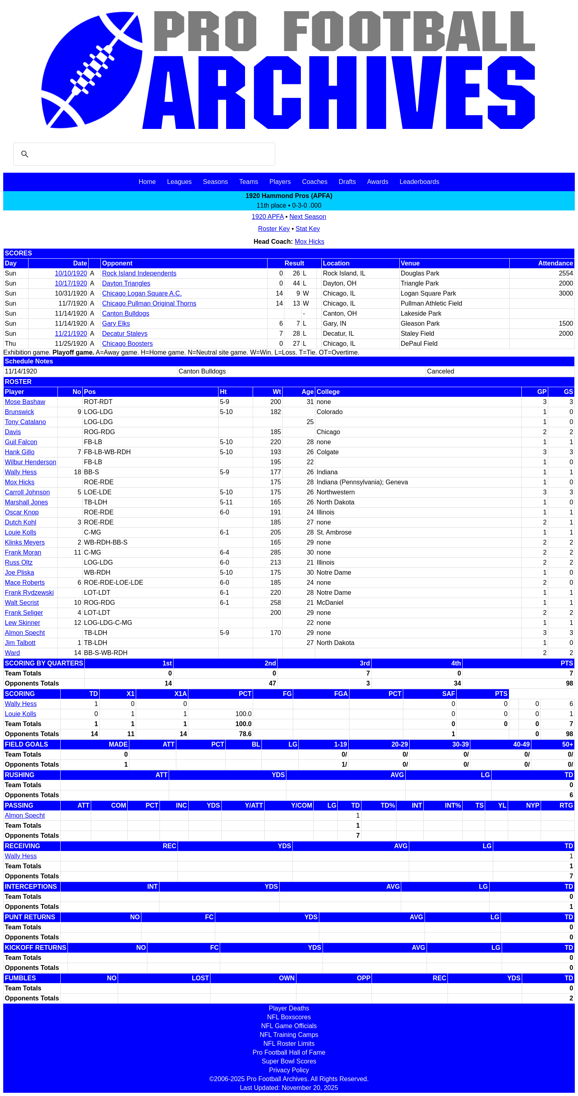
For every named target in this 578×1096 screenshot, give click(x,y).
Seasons (215, 181)
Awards (377, 181)
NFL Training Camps (288, 1034)
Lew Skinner (22, 622)
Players (280, 181)
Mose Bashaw (25, 401)
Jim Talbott (20, 642)
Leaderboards (419, 181)
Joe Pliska (19, 572)
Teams (248, 181)
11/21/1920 (71, 333)
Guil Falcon (21, 442)
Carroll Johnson (27, 492)
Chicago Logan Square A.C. (142, 293)
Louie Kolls (20, 532)
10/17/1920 (71, 283)
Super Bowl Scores (288, 1061)
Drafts (347, 181)
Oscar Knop (22, 512)
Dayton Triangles (126, 283)
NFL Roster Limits (289, 1043)
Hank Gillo (20, 452)
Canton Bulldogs (125, 313)
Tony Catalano (25, 421)
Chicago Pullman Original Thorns (149, 303)
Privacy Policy (289, 1070)
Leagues (179, 181)
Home (147, 181)
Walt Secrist (22, 602)
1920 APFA (268, 216)
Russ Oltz (19, 562)
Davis (13, 432)
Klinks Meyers (25, 542)
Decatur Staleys (124, 333)
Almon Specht (25, 632)
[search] (143, 154)
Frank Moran (23, 552)
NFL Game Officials (289, 1026)
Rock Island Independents (139, 273)
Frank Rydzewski (29, 592)
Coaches (314, 181)
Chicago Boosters (127, 343)
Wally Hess (21, 472)
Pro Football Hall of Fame (289, 1052)
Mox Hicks (310, 241)
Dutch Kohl (20, 522)
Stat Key (308, 228)
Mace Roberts (25, 582)
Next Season (308, 216)
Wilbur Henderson (30, 462)
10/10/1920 (71, 273)
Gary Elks (116, 323)
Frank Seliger (24, 612)
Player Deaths (289, 1008)
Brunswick (19, 411)
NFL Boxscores (289, 1017)
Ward (12, 652)
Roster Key (274, 228)
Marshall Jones (26, 502)
